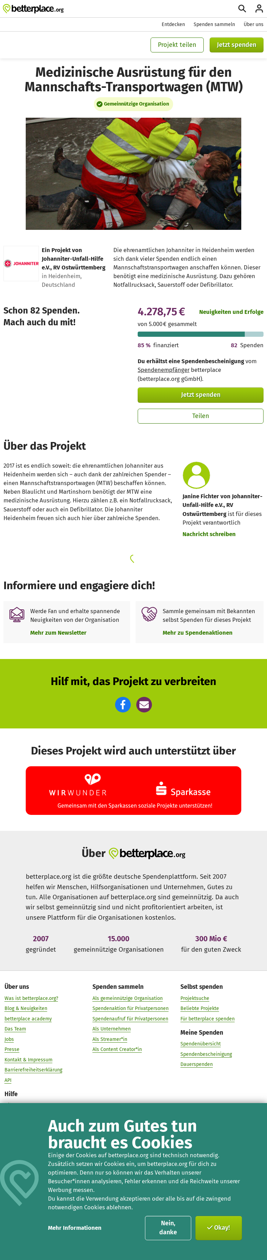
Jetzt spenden (236, 45)
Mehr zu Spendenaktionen (198, 632)
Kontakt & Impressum (28, 1059)
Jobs (9, 1039)
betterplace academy (28, 1018)
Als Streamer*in (109, 1039)
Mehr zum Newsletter (58, 632)
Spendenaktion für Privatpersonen (130, 1008)
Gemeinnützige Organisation (136, 104)
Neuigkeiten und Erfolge (231, 311)
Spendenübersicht (200, 1044)
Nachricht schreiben (209, 534)
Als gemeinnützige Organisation (127, 998)
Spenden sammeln (214, 24)
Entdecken (173, 24)
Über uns (254, 24)
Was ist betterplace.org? (31, 998)
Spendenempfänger (163, 369)
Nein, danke (168, 1227)
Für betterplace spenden (207, 1018)
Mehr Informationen (75, 1227)
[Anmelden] (259, 8)
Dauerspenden (196, 1064)
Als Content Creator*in (117, 1049)
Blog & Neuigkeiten (26, 1008)
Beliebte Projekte (199, 1008)
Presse (12, 1049)
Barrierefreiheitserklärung (33, 1070)
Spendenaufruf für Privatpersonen (130, 1018)
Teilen (200, 416)
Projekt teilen (177, 45)
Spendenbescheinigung (206, 1054)
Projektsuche (194, 998)
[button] (123, 704)
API (8, 1080)
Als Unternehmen (111, 1029)
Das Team (15, 1029)
